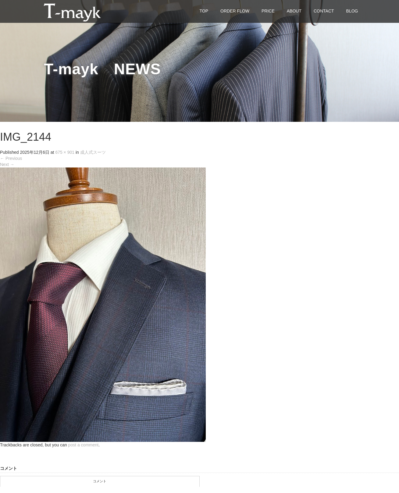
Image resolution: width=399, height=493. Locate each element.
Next (7, 164)
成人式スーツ (93, 152)
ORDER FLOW (234, 11)
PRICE (268, 11)
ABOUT (294, 11)
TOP (204, 11)
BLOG (352, 11)
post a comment (83, 444)
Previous (11, 158)
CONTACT (324, 11)
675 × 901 (64, 152)
